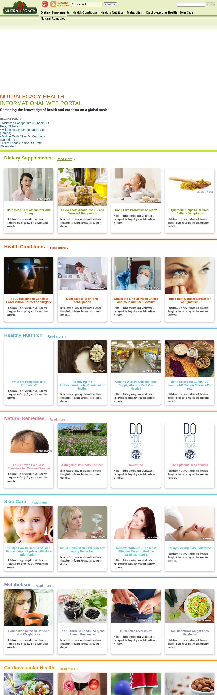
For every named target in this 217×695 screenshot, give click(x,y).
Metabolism (135, 12)
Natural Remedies (53, 18)
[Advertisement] (48, 52)
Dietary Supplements (55, 12)
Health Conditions (85, 12)
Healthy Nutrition (112, 12)
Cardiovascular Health (161, 12)
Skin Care (186, 12)
